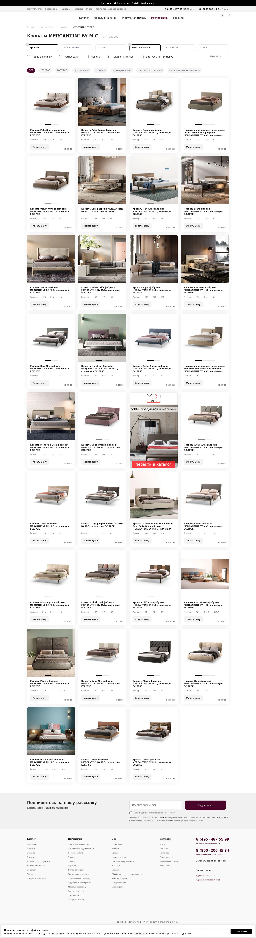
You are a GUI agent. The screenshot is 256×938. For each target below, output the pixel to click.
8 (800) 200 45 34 (210, 9)
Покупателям (75, 839)
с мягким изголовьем (150, 70)
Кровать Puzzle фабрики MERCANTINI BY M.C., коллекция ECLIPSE (152, 132)
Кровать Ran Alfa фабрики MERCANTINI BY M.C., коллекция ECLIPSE (152, 211)
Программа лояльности (78, 844)
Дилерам (66, 9)
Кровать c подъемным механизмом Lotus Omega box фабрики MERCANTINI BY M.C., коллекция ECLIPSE (204, 132)
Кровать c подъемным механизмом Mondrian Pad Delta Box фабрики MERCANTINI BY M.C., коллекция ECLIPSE (204, 368)
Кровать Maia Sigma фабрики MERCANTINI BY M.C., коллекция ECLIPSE (49, 605)
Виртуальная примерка (159, 56)
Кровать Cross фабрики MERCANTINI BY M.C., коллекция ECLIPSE (152, 762)
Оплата (71, 857)
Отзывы (78, 9)
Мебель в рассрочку (77, 887)
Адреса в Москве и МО (206, 875)
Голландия (164, 853)
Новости (115, 848)
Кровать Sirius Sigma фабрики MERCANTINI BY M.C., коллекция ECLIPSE (152, 368)
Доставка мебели (75, 853)
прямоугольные (121, 70)
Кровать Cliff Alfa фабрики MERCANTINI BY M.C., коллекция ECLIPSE (152, 605)
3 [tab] (211, 124)
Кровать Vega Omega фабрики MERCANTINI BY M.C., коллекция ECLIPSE (100, 447)
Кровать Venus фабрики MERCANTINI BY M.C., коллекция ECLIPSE (49, 290)
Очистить (215, 56)
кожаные (101, 70)
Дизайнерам (51, 9)
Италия (163, 844)
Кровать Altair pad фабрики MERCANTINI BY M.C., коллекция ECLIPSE (100, 605)
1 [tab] (48, 124)
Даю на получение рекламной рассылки (155, 813)
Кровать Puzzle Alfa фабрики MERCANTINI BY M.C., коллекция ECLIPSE (49, 762)
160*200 (45, 70)
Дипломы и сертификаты (123, 861)
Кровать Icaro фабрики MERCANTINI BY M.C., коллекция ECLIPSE (203, 211)
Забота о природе (119, 878)
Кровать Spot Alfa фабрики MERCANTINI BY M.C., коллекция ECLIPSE (100, 683)
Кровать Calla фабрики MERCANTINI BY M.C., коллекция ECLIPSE (203, 683)
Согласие (163, 817)
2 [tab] (54, 124)
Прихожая (31, 870)
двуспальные (81, 70)
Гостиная (31, 848)
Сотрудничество (119, 882)
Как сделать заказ (76, 891)
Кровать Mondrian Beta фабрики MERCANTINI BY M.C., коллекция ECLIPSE (49, 447)
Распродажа (71, 56)
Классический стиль (169, 861)
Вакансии (116, 865)
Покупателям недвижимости (81, 848)
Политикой (221, 817)
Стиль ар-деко (166, 857)
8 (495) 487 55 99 (175, 9)
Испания (164, 848)
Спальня (31, 853)
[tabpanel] (51, 102)
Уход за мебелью (75, 895)
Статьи (115, 853)
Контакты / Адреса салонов (111, 9)
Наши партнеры (119, 857)
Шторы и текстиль (76, 899)
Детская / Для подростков (38, 861)
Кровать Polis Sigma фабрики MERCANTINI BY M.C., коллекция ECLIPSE (49, 132)
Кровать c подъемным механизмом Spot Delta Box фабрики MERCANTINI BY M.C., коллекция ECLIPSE (153, 526)
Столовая (31, 857)
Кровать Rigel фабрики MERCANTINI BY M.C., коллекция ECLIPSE (152, 290)
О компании (117, 844)
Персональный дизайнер (79, 878)
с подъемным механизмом (184, 70)
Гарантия (72, 865)
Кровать (63, 27)
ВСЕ (31, 70)
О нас (115, 839)
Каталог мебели (47, 27)
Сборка (71, 861)
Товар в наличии (42, 56)
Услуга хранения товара (78, 874)
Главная (30, 27)
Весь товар (32, 844)
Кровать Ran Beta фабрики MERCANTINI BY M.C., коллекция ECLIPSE (203, 290)
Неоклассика (165, 865)
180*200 (62, 70)
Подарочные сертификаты (80, 882)
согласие (142, 813)
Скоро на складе (123, 56)
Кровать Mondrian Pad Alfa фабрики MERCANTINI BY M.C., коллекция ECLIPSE (99, 368)
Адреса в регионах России (208, 880)
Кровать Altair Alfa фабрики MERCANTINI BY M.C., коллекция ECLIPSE (203, 447)
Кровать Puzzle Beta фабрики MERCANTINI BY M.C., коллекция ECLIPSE (203, 605)
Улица (30, 874)
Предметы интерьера (36, 878)
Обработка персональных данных (127, 874)
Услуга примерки (76, 870)
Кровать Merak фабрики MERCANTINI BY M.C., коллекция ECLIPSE (152, 683)
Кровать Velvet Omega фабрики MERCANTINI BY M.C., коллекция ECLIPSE (49, 211)
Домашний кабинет (36, 865)
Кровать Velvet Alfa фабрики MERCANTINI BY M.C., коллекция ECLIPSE (100, 290)
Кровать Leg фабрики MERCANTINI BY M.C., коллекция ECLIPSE (102, 210)
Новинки (96, 56)
